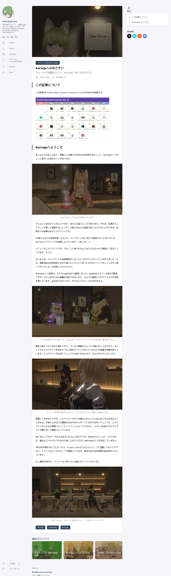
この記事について (139, 17)
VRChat (70, 437)
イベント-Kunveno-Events (48, 63)
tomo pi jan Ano (9, 21)
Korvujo (65, 527)
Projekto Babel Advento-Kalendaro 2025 (65, 92)
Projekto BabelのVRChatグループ (82, 447)
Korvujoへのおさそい (50, 68)
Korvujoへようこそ (140, 22)
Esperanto (53, 527)
